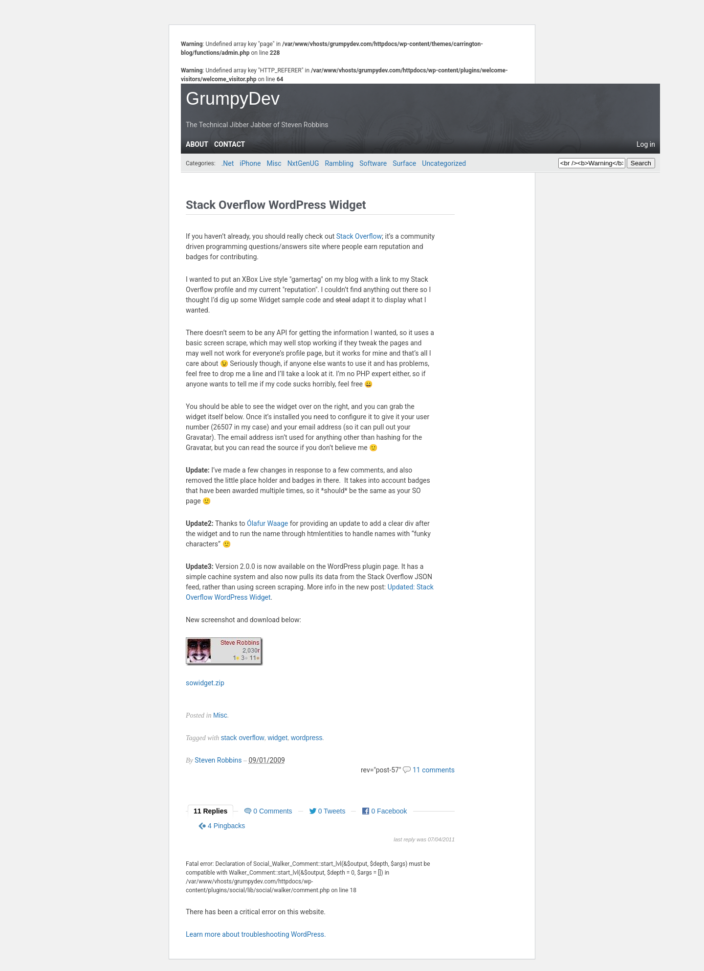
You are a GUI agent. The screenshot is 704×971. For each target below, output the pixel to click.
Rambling (339, 163)
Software (373, 163)
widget (277, 738)
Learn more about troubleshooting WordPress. (256, 934)
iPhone (250, 163)
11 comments (434, 770)
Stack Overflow (359, 236)
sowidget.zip (205, 683)
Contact (229, 144)
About (197, 144)
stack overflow (242, 738)
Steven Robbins (218, 760)
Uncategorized (444, 163)
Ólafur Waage (267, 523)
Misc (273, 163)
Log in (646, 144)
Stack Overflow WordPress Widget (276, 205)
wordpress (307, 738)
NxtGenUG (303, 163)
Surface (404, 163)
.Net (227, 163)
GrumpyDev (233, 99)
